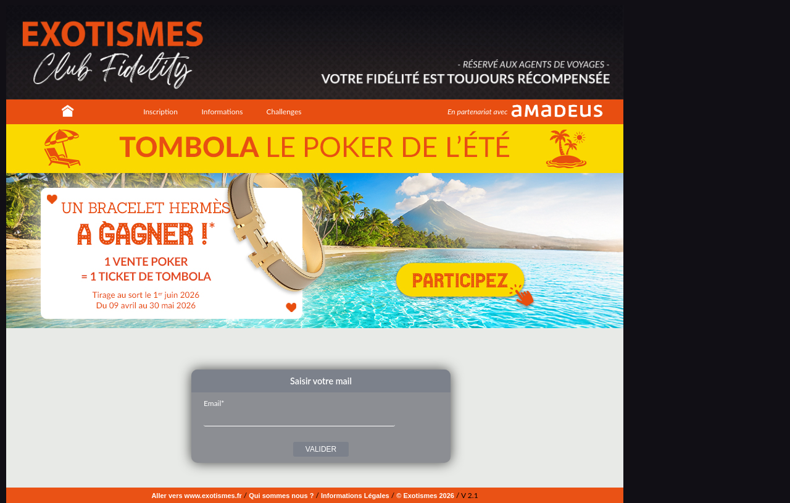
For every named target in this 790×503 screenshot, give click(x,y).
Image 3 (313, 348)
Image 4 (323, 348)
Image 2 (304, 348)
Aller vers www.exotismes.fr (196, 495)
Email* (214, 403)
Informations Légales (355, 495)
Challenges (283, 111)
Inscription (160, 111)
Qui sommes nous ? (281, 495)
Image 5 (332, 348)
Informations (222, 111)
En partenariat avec (477, 111)
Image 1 (295, 348)
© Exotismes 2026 (425, 495)
